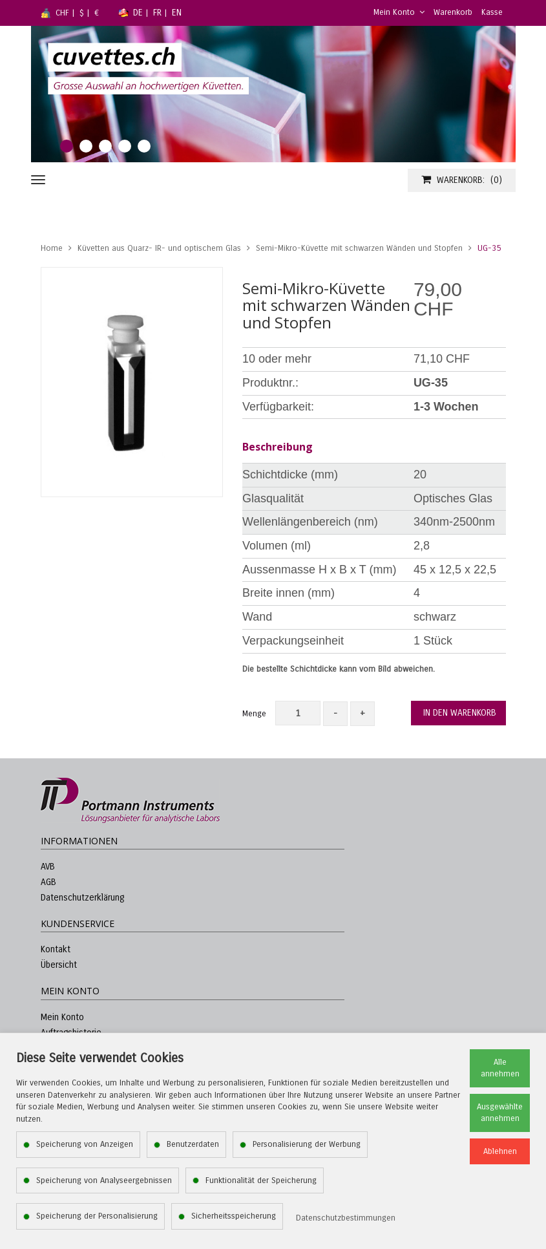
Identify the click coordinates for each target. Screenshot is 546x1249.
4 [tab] (124, 146)
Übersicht (59, 964)
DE (138, 12)
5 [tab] (144, 146)
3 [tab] (105, 146)
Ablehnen (500, 1151)
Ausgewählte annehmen (500, 1113)
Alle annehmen (500, 1068)
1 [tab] (66, 146)
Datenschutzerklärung (82, 897)
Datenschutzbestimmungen (345, 1218)
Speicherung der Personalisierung (97, 1216)
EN (177, 12)
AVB (48, 866)
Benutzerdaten (193, 1144)
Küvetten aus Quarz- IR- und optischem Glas (159, 248)
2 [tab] (85, 146)
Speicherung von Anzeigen (84, 1144)
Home (52, 248)
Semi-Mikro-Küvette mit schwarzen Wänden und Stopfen (359, 248)
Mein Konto (399, 12)
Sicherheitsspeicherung (233, 1216)
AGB (48, 882)
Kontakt (55, 949)
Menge (254, 714)
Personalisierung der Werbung (307, 1144)
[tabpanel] (273, 94)
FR (157, 12)
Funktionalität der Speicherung (261, 1180)
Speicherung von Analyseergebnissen (104, 1180)
